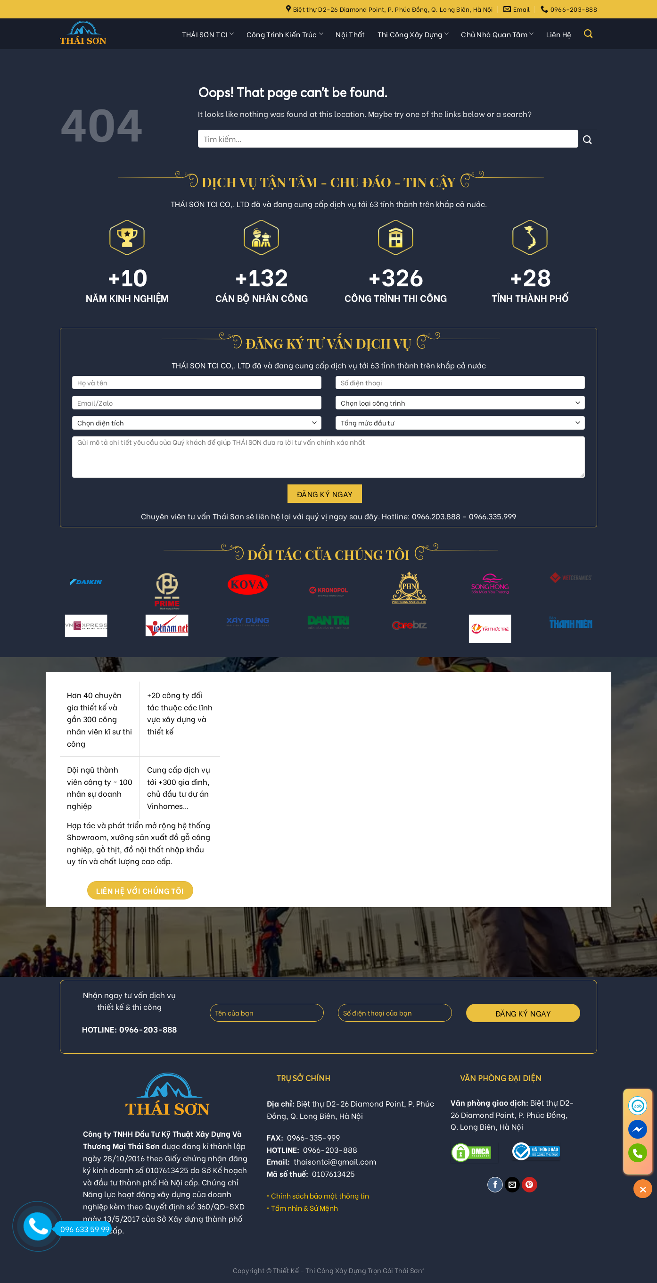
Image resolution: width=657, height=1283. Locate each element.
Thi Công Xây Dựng (413, 34)
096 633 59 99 (81, 1228)
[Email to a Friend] (512, 1184)
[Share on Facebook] (495, 1184)
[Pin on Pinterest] (529, 1184)
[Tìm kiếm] (588, 34)
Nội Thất (350, 34)
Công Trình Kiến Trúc (285, 34)
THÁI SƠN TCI (208, 34)
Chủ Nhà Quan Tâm (497, 34)
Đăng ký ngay (325, 493)
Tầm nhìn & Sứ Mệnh (304, 1207)
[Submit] (587, 138)
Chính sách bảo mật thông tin (320, 1195)
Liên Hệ (559, 34)
